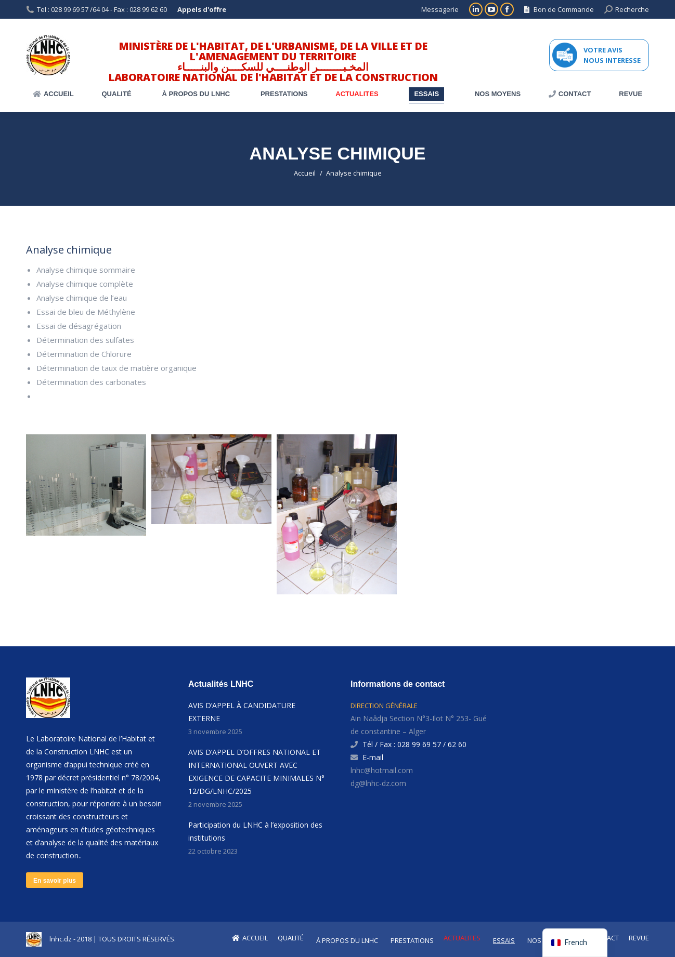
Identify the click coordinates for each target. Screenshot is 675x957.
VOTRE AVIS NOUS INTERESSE (612, 55)
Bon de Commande (559, 9)
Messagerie (440, 9)
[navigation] (574, 942)
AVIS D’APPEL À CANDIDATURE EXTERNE (241, 711)
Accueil (305, 173)
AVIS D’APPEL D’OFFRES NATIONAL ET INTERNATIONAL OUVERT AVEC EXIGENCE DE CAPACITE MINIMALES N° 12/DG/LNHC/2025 (256, 771)
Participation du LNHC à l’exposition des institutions (255, 831)
